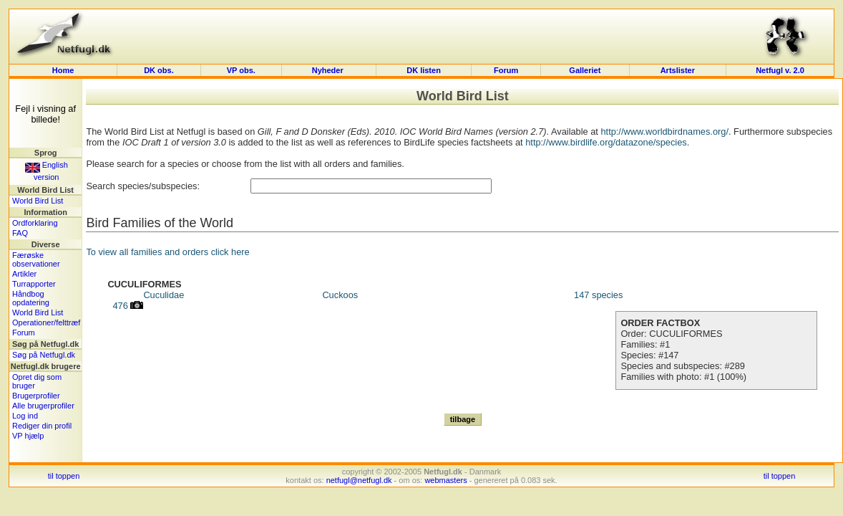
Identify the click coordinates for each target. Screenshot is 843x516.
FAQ (20, 233)
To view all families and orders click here (167, 252)
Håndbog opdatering (30, 298)
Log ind (25, 415)
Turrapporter (34, 284)
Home (63, 70)
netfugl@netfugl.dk (359, 480)
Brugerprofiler (36, 395)
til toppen (64, 476)
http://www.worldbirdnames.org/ (664, 131)
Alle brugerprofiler (43, 405)
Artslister (678, 70)
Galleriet (584, 70)
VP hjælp (28, 435)
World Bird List (37, 200)
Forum (506, 70)
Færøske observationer (36, 259)
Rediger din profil (42, 425)
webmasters (445, 480)
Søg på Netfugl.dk (43, 354)
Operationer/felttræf (46, 322)
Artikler (24, 273)
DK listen (423, 70)
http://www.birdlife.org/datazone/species (606, 142)
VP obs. (241, 70)
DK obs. (159, 70)
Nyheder (329, 70)
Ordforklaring (35, 223)
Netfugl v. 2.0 (780, 70)
